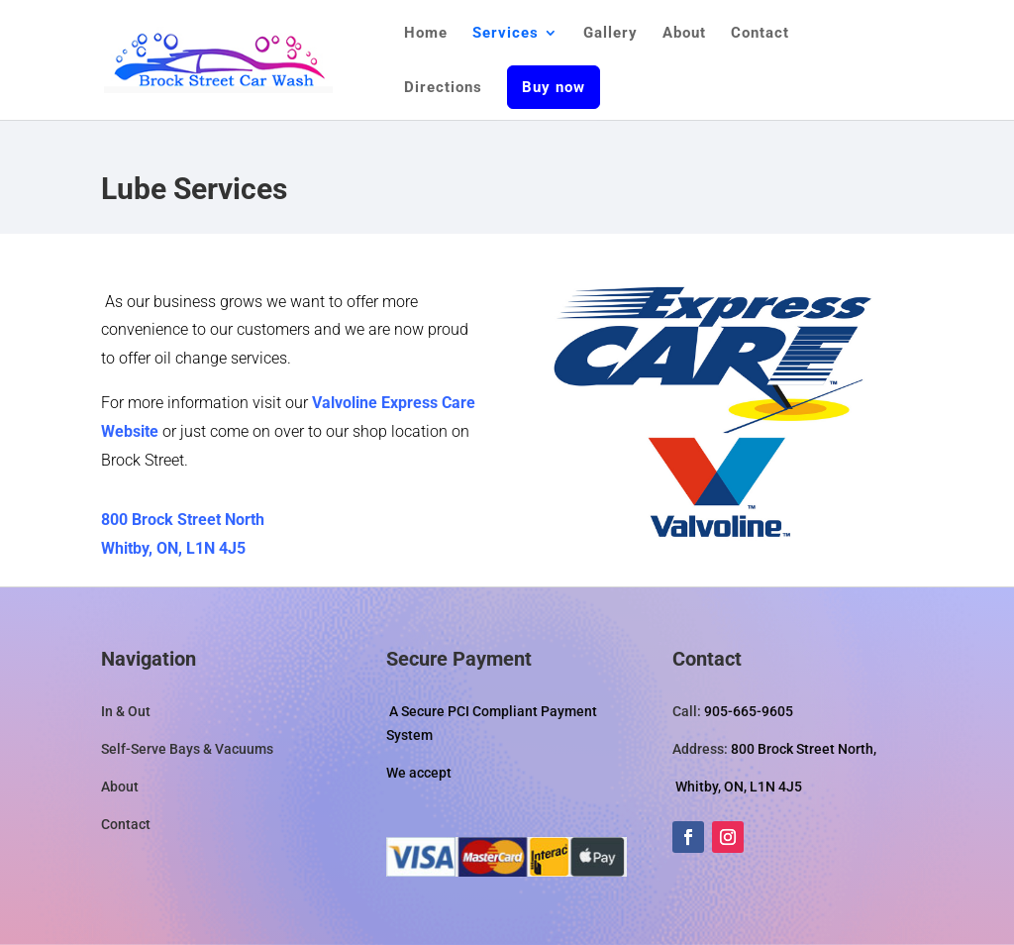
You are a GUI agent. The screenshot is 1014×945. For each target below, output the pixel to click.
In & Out (126, 711)
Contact (760, 34)
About (684, 34)
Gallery (610, 34)
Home (426, 34)
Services (505, 34)
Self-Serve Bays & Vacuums (187, 749)
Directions (443, 88)
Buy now (553, 87)
